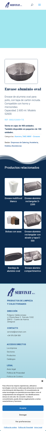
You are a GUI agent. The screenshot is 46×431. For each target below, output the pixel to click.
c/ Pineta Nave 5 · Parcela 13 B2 (20, 317)
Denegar (23, 415)
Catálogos (11, 359)
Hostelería (34, 142)
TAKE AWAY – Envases (31, 136)
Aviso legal (11, 369)
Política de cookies (10, 427)
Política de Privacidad (25, 427)
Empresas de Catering (20, 142)
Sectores (11, 352)
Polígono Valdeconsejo (16, 315)
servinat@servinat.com (16, 332)
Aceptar (23, 408)
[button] (42, 381)
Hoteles (8, 146)
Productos (11, 355)
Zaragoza (11, 322)
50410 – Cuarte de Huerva (18, 319)
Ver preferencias (23, 421)
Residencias (17, 146)
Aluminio (18, 136)
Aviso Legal (38, 427)
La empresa (12, 348)
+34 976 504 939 (13, 335)
